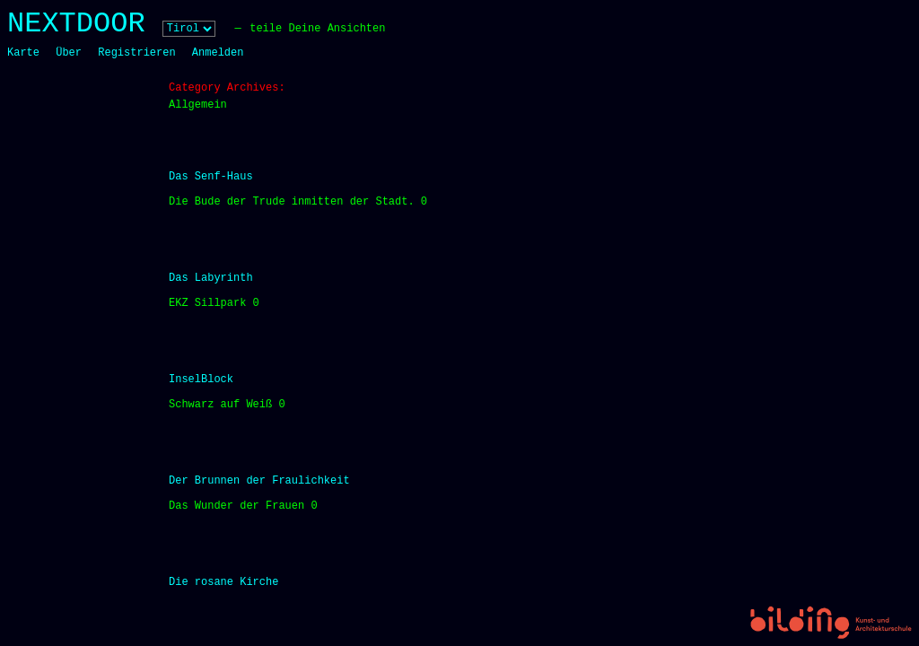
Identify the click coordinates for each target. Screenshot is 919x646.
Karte (23, 53)
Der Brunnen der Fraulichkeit (259, 481)
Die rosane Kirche (223, 582)
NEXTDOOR (76, 23)
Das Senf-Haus (211, 176)
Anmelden (218, 53)
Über (69, 53)
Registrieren (136, 53)
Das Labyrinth (211, 278)
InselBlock (201, 379)
